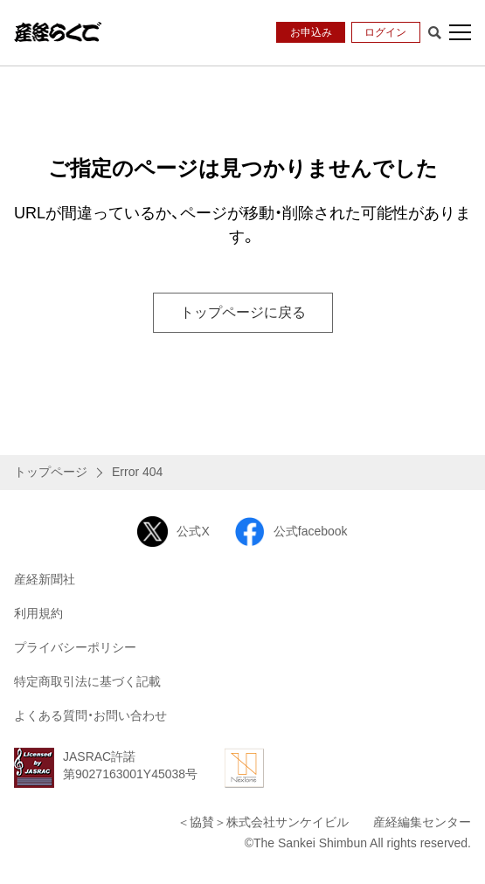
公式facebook (291, 531)
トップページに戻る (243, 312)
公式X (173, 531)
